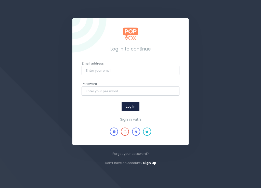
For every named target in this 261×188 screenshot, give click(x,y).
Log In (130, 106)
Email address (93, 63)
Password (89, 84)
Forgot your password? (130, 154)
